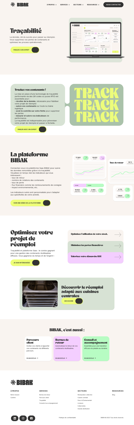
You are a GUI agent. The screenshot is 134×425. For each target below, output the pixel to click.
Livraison (80, 403)
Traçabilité (42, 400)
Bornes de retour (44, 394)
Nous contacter (113, 5)
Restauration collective (85, 394)
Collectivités (82, 406)
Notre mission (15, 394)
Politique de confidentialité (67, 417)
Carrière (13, 397)
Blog (113, 394)
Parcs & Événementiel (85, 400)
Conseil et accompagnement (48, 403)
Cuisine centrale (83, 397)
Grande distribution (84, 408)
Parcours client (44, 397)
